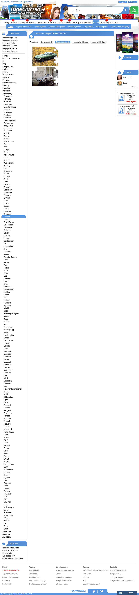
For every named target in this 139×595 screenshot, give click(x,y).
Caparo (7, 187)
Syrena (7, 478)
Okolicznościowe (9, 83)
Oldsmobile (8, 397)
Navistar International (12, 389)
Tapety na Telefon (27, 22)
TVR (6, 496)
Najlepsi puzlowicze (23, 27)
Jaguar (7, 316)
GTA (6, 284)
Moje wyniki (88, 27)
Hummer (7, 303)
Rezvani (7, 424)
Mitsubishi (8, 381)
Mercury (7, 373)
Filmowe (5, 56)
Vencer (7, 505)
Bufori (6, 174)
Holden (7, 292)
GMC (6, 281)
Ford (6, 270)
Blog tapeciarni (62, 584)
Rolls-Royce (9, 432)
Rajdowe (7, 115)
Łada (6, 529)
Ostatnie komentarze (64, 577)
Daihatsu (7, 214)
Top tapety (33, 574)
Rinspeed (8, 429)
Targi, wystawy (10, 120)
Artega (6, 149)
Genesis (7, 279)
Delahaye (8, 227)
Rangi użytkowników (64, 581)
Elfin (5, 249)
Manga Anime (8, 75)
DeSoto (7, 230)
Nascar (7, 110)
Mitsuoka (7, 383)
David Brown (9, 222)
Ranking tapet (34, 577)
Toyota (6, 488)
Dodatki (114, 22)
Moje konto (86, 22)
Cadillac (7, 184)
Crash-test (8, 96)
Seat (6, 453)
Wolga (6, 518)
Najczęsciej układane (80, 42)
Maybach (7, 357)
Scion (6, 451)
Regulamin (87, 574)
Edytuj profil (7, 584)
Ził (5, 523)
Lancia (6, 338)
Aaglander (8, 131)
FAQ (84, 581)
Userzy (76, 22)
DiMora (7, 235)
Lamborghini (9, 335)
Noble (6, 394)
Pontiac (7, 416)
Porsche (7, 418)
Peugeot (7, 410)
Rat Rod (7, 118)
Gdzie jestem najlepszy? (120, 27)
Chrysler (7, 195)
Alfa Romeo (9, 141)
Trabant (7, 491)
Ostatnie (127, 57)
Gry (4, 61)
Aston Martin (9, 155)
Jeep (6, 319)
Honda (6, 295)
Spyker (7, 461)
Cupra (6, 206)
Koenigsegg (9, 330)
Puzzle (96, 22)
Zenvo (6, 521)
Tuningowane (9, 123)
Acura (6, 136)
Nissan (7, 392)
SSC (6, 467)
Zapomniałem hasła (10, 574)
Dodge (6, 238)
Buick (6, 179)
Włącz (130, 593)
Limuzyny (8, 104)
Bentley (7, 166)
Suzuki (6, 475)
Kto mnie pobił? (102, 27)
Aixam (6, 139)
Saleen (7, 445)
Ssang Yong (9, 464)
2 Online (127, 72)
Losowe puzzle (8, 43)
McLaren (7, 365)
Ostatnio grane (40, 27)
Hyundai (7, 305)
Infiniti (6, 308)
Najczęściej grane (9, 46)
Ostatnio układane (10, 550)
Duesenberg (9, 246)
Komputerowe (8, 67)
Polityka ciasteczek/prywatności (122, 581)
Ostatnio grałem (74, 27)
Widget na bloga (116, 574)
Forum (68, 22)
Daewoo (7, 211)
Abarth (6, 133)
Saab (6, 443)
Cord (6, 200)
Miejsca (5, 77)
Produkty (6, 88)
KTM (6, 332)
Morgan (7, 386)
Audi (6, 157)
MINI (6, 378)
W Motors (8, 513)
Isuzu (6, 311)
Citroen (7, 198)
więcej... (134, 87)
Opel (6, 400)
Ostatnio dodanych (62, 42)
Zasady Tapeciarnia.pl (91, 584)
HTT (5, 297)
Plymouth (8, 413)
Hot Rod (7, 101)
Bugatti (7, 176)
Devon (6, 233)
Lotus (6, 348)
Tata (5, 480)
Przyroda (6, 91)
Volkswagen (9, 507)
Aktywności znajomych (11, 577)
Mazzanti (7, 362)
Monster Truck (10, 107)
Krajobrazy (6, 69)
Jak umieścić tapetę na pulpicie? (95, 570)
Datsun (7, 217)
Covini (6, 203)
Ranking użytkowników (65, 570)
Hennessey (8, 289)
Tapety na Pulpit (10, 22)
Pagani (7, 408)
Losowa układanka (10, 51)
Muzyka (5, 80)
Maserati (7, 354)
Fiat (5, 265)
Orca (6, 402)
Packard (7, 405)
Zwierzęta (6, 537)
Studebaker (8, 470)
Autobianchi (9, 163)
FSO (6, 273)
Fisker (6, 268)
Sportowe (6, 534)
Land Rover (8, 340)
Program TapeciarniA (118, 570)
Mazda (6, 359)
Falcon (6, 254)
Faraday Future (10, 257)
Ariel (6, 147)
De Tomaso (8, 225)
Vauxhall (7, 502)
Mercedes (8, 370)
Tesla (6, 486)
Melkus (7, 367)
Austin (6, 160)
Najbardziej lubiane (98, 42)
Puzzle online (14, 34)
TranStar (7, 494)
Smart (6, 459)
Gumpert (7, 287)
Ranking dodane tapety (38, 584)
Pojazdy (5, 85)
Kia (5, 324)
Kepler (6, 322)
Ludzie (5, 72)
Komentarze (49, 22)
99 (69, 20)
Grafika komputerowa (11, 58)
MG (5, 375)
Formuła (7, 99)
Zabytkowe (8, 126)
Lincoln (7, 346)
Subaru (7, 472)
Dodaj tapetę (34, 570)
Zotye (6, 526)
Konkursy (105, 22)
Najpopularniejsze (9, 48)
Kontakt (86, 577)
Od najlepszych (46, 42)
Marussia (7, 351)
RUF (6, 440)
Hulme (6, 300)
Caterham (8, 190)
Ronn (6, 435)
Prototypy (8, 112)
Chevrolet (8, 192)
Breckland (8, 171)
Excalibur (8, 252)
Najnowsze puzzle (10, 40)
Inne (4, 64)
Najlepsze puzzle (9, 38)
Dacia (6, 209)
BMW (6, 168)
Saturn (6, 448)
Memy (39, 22)
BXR (6, 182)
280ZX (8, 219)
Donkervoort (9, 241)
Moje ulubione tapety (37, 581)
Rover (6, 437)
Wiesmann (8, 515)
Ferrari (6, 262)
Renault (7, 421)
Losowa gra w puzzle (57, 27)
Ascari (6, 152)
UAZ (6, 499)
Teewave (7, 483)
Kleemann (8, 327)
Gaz (5, 276)
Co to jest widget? (117, 577)
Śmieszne (6, 531)
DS (5, 244)
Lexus (6, 343)
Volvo (6, 510)
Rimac (6, 426)
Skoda (6, 456)
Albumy (60, 22)
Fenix (6, 260)
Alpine (6, 144)
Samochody (7, 93)
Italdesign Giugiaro (11, 313)
